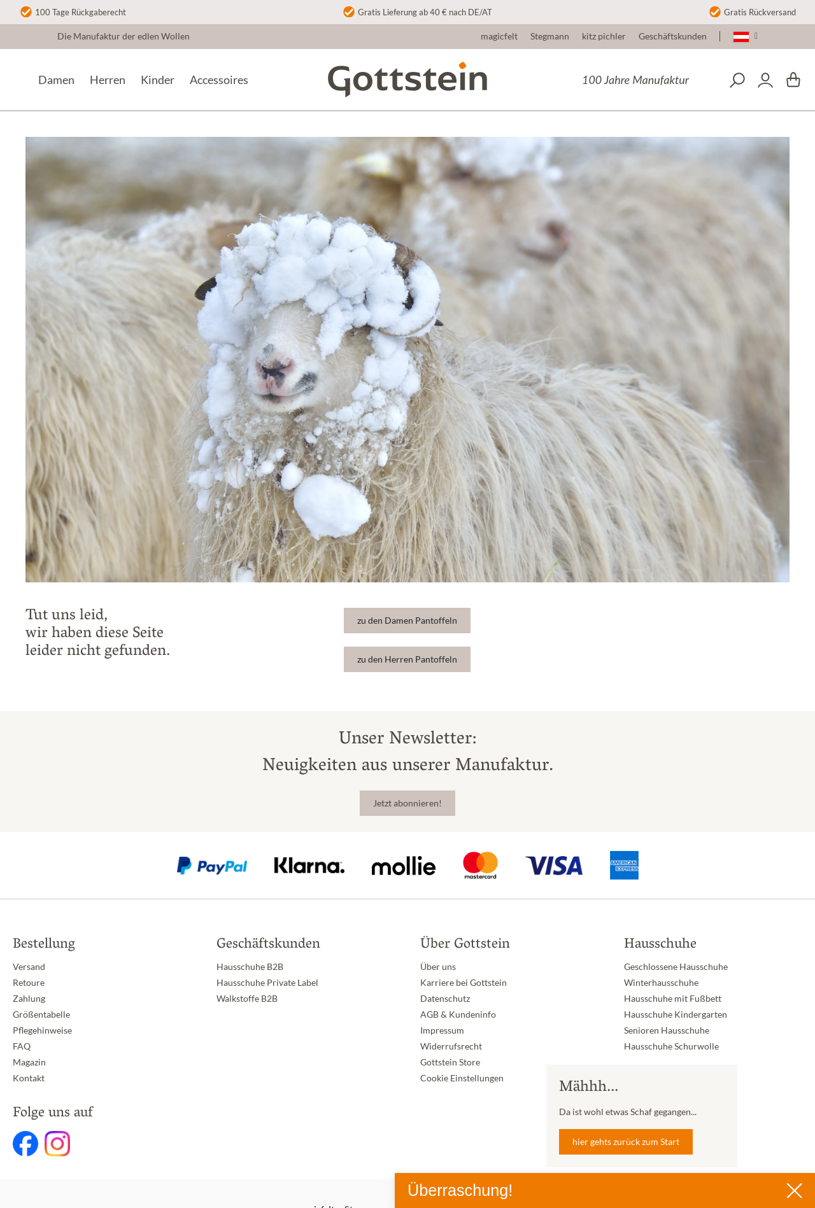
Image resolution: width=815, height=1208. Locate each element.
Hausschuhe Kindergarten (675, 1014)
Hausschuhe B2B (249, 967)
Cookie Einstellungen (462, 1078)
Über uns (438, 967)
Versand (29, 967)
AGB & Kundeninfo (458, 1014)
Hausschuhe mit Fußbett (672, 999)
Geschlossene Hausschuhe (676, 967)
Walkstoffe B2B (247, 999)
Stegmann (549, 36)
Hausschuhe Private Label (267, 983)
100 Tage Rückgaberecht (80, 12)
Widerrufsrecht (451, 1046)
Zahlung (29, 999)
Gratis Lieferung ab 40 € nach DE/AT (425, 12)
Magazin (29, 1062)
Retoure (29, 983)
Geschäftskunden (673, 36)
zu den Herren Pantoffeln (407, 659)
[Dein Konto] (765, 80)
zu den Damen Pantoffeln (407, 620)
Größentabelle (41, 1014)
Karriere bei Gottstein (463, 983)
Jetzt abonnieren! (407, 803)
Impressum (442, 1030)
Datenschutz (445, 999)
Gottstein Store (450, 1062)
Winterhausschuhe (661, 983)
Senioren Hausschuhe (666, 1030)
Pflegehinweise (42, 1030)
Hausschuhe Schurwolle (671, 1046)
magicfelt (499, 36)
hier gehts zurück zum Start (625, 1142)
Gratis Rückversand (760, 12)
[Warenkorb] (793, 80)
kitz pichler (604, 36)
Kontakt (29, 1078)
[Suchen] (737, 80)
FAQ (22, 1046)
